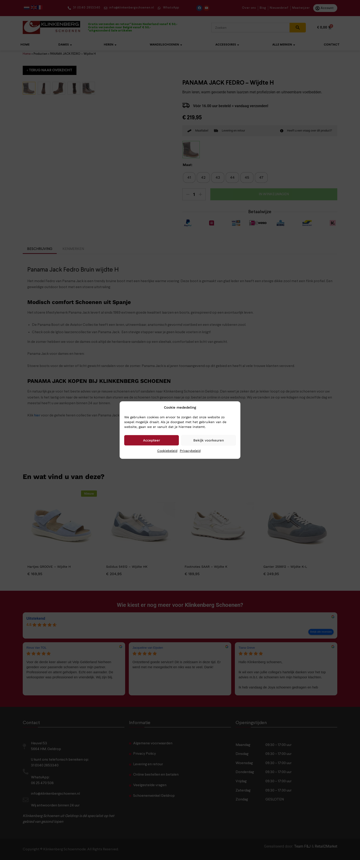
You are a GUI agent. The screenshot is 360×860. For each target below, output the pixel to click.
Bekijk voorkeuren (208, 440)
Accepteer (151, 440)
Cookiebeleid (167, 451)
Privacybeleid (190, 451)
